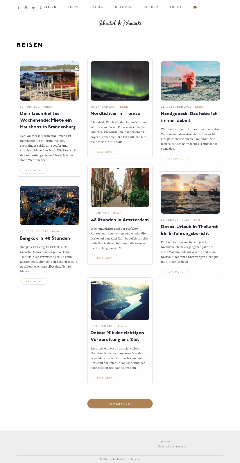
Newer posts (120, 404)
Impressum (165, 441)
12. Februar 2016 (175, 219)
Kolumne (124, 7)
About (175, 7)
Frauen (97, 7)
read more (34, 170)
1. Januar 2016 (103, 325)
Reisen (50, 7)
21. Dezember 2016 (176, 106)
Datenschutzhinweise (172, 446)
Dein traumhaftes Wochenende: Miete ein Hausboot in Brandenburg (49, 120)
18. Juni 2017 (30, 106)
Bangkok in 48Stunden (46, 238)
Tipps (73, 7)
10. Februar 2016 (34, 231)
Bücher (151, 7)
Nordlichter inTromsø (116, 113)
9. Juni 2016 (100, 213)
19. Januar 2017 (104, 106)
